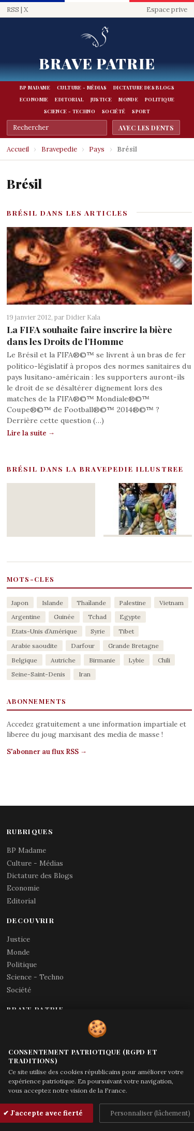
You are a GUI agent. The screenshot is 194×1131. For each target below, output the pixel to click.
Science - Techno (69, 111)
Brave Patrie (97, 63)
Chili (164, 660)
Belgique (24, 660)
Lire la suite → (31, 433)
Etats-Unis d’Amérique (44, 631)
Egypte (130, 617)
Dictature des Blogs (143, 87)
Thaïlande (91, 603)
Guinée (64, 617)
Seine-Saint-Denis (38, 674)
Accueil (18, 149)
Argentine (25, 617)
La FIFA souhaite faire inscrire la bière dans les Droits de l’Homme (89, 335)
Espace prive (166, 9)
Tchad (97, 617)
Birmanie (102, 660)
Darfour (83, 646)
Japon (19, 603)
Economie (34, 99)
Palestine (132, 603)
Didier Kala (83, 317)
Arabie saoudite (34, 646)
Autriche (63, 660)
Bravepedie (59, 149)
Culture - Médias (82, 87)
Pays (97, 149)
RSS (13, 9)
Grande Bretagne (133, 646)
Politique (159, 99)
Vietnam (171, 603)
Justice (101, 99)
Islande (52, 603)
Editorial (69, 99)
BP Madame (35, 87)
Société (114, 111)
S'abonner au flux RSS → (47, 751)
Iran (85, 674)
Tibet (126, 631)
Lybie (136, 660)
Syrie (98, 631)
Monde (128, 99)
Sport (141, 111)
